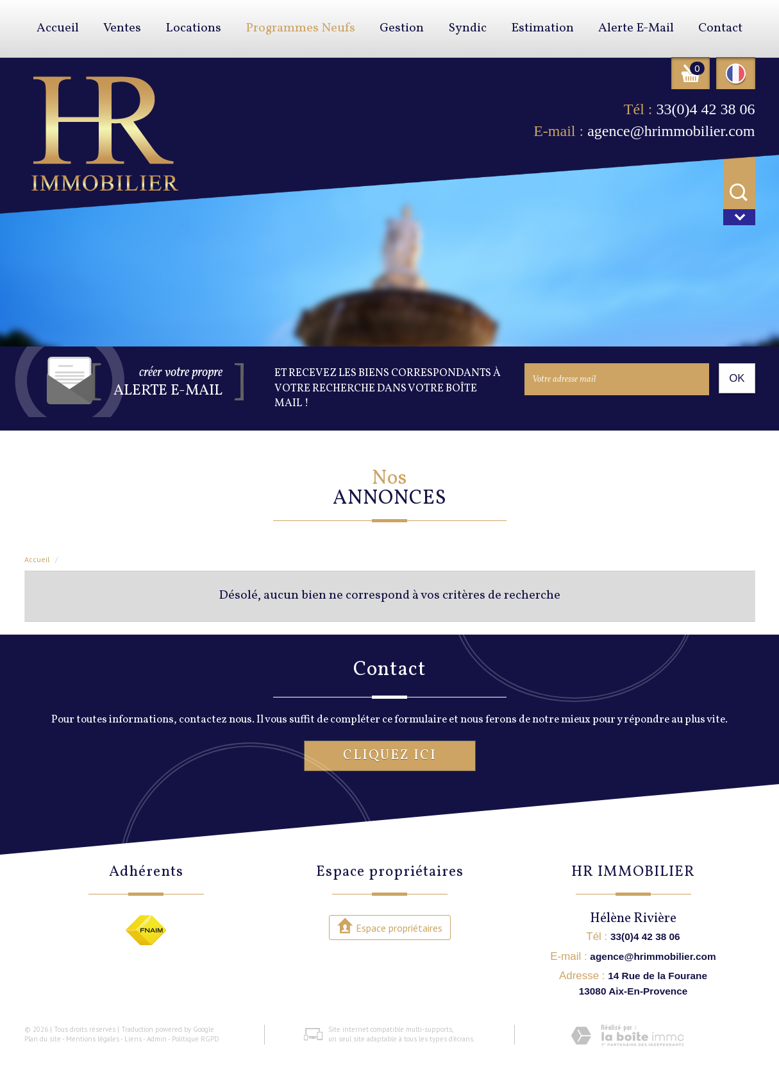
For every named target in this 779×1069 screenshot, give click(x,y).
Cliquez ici (390, 755)
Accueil (58, 28)
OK (736, 378)
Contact (720, 28)
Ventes (122, 28)
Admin (157, 1038)
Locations (193, 28)
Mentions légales (92, 1038)
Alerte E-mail (636, 28)
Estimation (542, 28)
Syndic (468, 28)
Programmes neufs (300, 28)
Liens (133, 1038)
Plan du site (42, 1038)
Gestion (402, 28)
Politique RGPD (195, 1038)
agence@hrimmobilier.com (671, 131)
